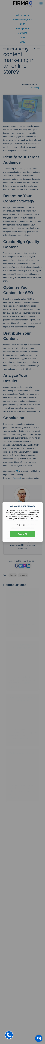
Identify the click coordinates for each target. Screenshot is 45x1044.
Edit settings (22, 525)
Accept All (22, 534)
